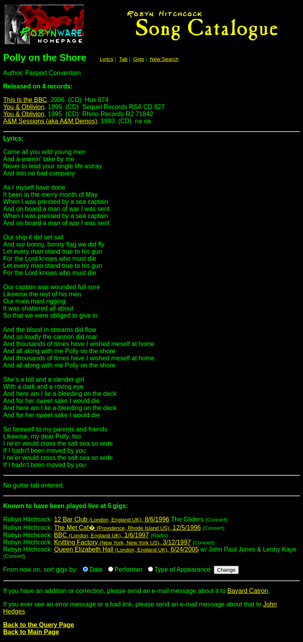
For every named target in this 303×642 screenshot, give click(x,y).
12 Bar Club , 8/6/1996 (111, 519)
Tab (123, 59)
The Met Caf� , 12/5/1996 (127, 527)
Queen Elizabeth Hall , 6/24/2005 (126, 549)
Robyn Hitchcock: (151, 509)
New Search (164, 59)
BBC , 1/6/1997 (101, 535)
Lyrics (106, 59)
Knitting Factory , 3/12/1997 (122, 542)
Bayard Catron (247, 590)
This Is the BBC (25, 99)
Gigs (138, 59)
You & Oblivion (23, 107)
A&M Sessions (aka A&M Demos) (50, 121)
